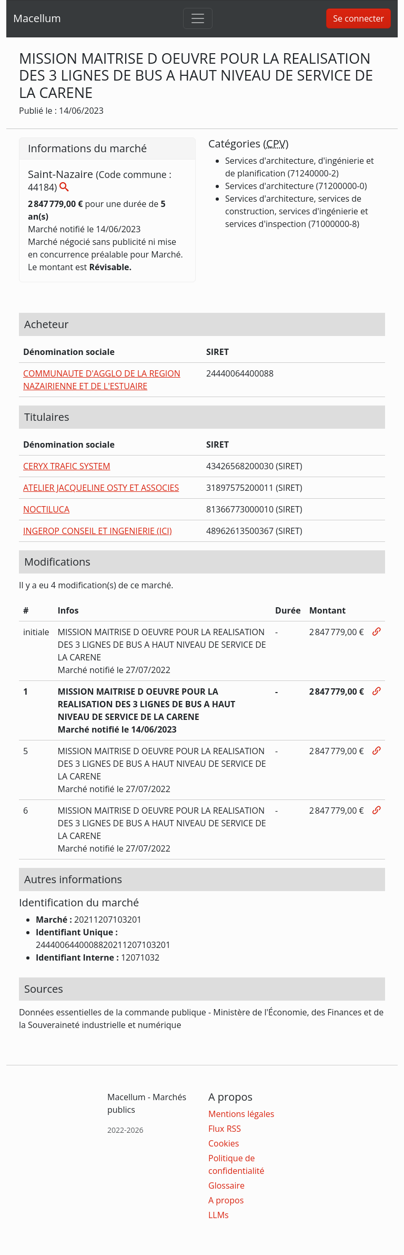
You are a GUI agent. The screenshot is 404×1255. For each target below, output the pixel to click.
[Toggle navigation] (198, 18)
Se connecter (358, 18)
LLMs (218, 1215)
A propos (226, 1200)
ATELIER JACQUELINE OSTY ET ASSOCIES (101, 487)
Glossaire (226, 1185)
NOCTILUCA (46, 509)
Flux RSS (224, 1128)
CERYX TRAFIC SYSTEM (66, 466)
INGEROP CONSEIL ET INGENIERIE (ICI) (97, 531)
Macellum (37, 18)
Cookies (223, 1143)
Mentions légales (241, 1114)
